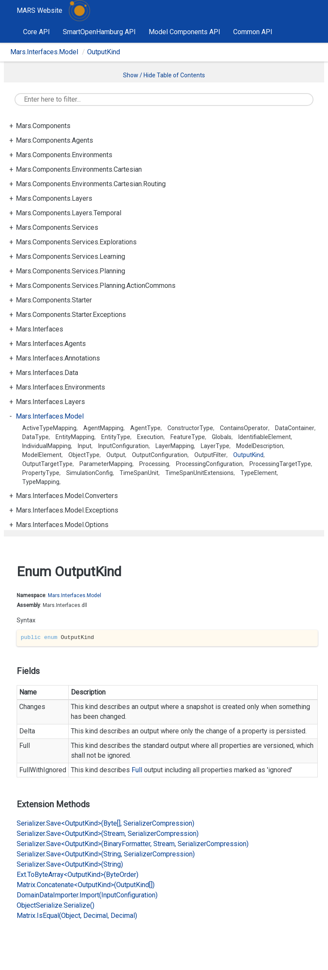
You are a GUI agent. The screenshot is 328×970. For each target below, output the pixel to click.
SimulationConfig (89, 472)
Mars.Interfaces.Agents (51, 344)
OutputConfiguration (159, 454)
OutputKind (103, 52)
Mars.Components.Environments (64, 155)
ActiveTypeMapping (49, 428)
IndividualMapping (46, 446)
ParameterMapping (105, 463)
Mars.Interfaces (39, 329)
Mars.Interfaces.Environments (60, 387)
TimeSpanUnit (139, 472)
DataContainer (294, 428)
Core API (36, 32)
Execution (150, 437)
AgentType (145, 428)
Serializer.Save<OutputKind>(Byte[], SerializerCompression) (105, 823)
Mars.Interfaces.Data (47, 373)
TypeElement (258, 472)
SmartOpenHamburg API (99, 32)
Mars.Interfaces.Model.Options (62, 525)
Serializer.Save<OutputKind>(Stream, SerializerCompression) (108, 833)
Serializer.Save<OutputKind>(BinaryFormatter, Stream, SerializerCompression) (133, 844)
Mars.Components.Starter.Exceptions (71, 315)
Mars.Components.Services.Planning (70, 271)
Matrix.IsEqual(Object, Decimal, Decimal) (77, 915)
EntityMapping (75, 437)
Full (137, 770)
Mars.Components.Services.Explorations (76, 242)
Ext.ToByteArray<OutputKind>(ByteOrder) (77, 874)
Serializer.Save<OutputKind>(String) (70, 864)
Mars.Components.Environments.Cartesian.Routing (91, 184)
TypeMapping (40, 481)
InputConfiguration (123, 446)
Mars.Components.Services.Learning (70, 256)
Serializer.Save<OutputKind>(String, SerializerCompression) (106, 854)
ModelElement (42, 454)
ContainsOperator (244, 428)
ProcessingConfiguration (209, 463)
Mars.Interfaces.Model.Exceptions (67, 510)
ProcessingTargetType (280, 463)
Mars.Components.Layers (54, 198)
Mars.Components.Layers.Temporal (68, 213)
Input (84, 446)
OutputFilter (210, 454)
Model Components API (184, 32)
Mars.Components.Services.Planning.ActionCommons (96, 285)
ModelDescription (259, 446)
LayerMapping (174, 446)
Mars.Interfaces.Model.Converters (67, 496)
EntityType (115, 437)
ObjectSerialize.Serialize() (55, 905)
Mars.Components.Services (57, 227)
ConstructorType (190, 428)
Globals (221, 437)
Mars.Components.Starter (54, 300)
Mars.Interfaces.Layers (50, 402)
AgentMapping (103, 428)
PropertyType (40, 472)
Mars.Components (43, 126)
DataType (35, 437)
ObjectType (84, 454)
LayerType (215, 446)
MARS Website (39, 10)
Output (115, 454)
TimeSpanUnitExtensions (199, 472)
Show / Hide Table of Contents (164, 75)
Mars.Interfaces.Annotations (58, 358)
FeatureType (187, 437)
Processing (154, 463)
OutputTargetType (47, 463)
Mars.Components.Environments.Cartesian (79, 169)
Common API (252, 32)
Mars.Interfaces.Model (44, 52)
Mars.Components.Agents (54, 140)
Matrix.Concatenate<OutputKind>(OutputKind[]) (86, 885)
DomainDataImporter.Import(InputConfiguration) (87, 895)
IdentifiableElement (264, 437)
